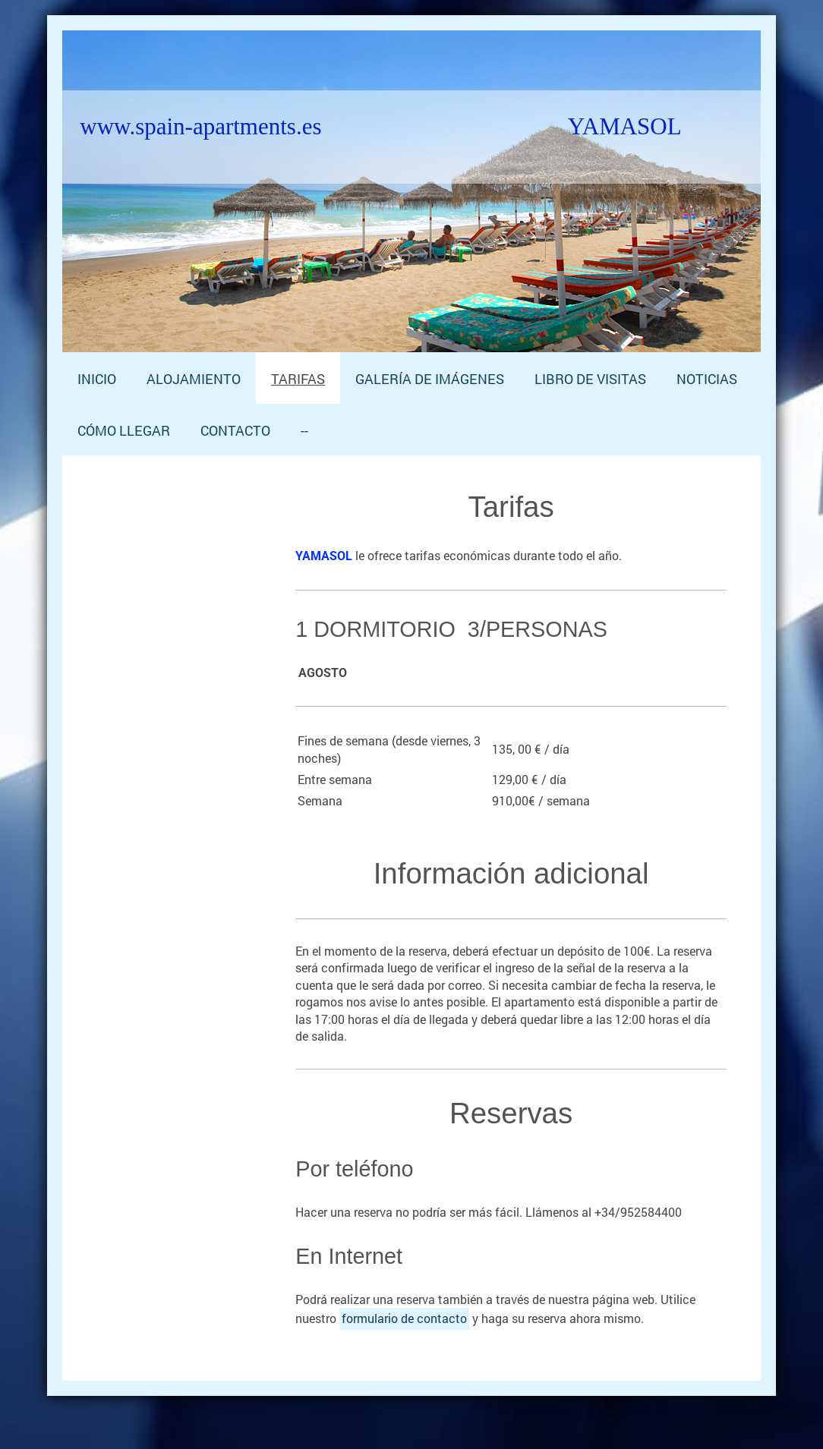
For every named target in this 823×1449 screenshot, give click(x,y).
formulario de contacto (404, 1318)
